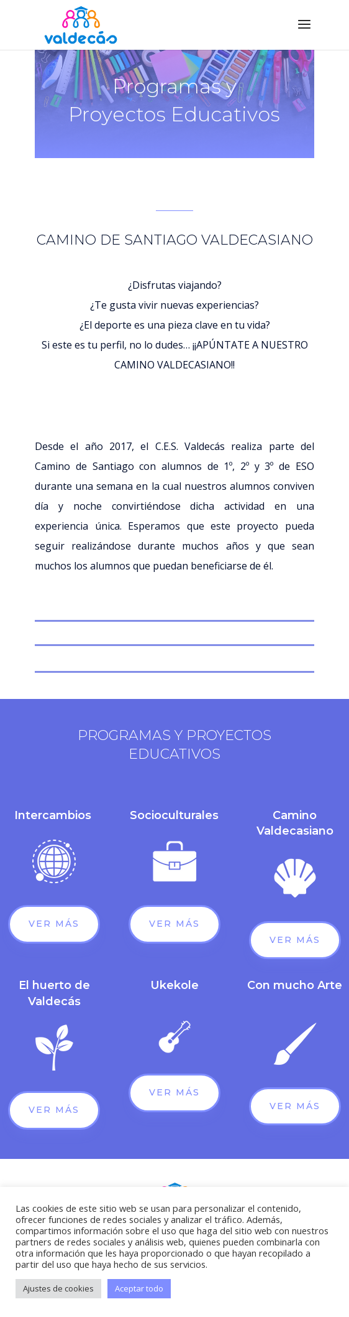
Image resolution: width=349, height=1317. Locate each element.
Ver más (54, 923)
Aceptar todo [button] (139, 1288)
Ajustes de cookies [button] (58, 1288)
